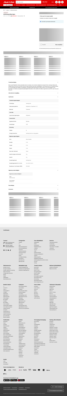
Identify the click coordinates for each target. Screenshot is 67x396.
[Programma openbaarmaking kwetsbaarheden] (10, 389)
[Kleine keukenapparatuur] (23, 246)
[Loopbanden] (36, 352)
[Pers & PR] (35, 261)
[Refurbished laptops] (22, 292)
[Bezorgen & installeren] (7, 268)
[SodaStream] (21, 356)
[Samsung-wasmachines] (7, 342)
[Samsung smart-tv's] (6, 311)
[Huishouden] (21, 249)
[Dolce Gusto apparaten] (22, 330)
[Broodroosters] (21, 355)
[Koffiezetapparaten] (22, 327)
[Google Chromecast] (6, 308)
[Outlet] (35, 251)
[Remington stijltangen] (37, 330)
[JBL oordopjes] (5, 299)
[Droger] (4, 323)
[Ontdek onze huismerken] (54, 267)
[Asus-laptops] (21, 293)
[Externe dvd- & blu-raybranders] (24, 308)
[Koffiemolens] (21, 334)
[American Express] (43, 370)
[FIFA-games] (51, 321)
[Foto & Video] (21, 254)
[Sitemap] (35, 262)
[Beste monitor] (36, 267)
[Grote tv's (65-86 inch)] (7, 314)
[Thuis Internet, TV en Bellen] (54, 246)
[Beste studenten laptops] (23, 286)
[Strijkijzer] (4, 327)
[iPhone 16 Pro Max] (53, 295)
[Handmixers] (21, 350)
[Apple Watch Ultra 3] (53, 304)
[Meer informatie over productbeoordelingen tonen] (24, 16)
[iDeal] (20, 370)
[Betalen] (4, 274)
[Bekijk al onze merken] (53, 268)
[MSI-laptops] (21, 298)
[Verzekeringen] (52, 243)
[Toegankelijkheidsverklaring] (22, 389)
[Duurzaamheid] (36, 245)
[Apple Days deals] (21, 261)
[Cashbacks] (36, 248)
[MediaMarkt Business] (37, 246)
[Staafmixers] (21, 348)
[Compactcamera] (36, 296)
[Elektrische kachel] (6, 325)
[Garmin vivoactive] (52, 305)
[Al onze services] (52, 249)
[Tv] (19, 243)
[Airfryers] (20, 321)
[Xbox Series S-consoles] (53, 342)
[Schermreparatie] (52, 245)
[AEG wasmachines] (6, 337)
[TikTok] (11, 250)
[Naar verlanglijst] (59, 2)
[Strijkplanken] (5, 328)
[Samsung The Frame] (6, 312)
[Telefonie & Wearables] (22, 251)
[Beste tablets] (36, 268)
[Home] (4, 10)
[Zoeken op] (17, 2)
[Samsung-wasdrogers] (7, 346)
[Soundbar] (5, 301)
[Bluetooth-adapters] (6, 317)
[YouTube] (9, 250)
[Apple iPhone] (52, 289)
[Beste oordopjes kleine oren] (38, 282)
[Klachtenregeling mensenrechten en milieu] (41, 259)
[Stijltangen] (36, 328)
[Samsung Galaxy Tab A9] (23, 305)
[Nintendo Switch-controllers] (54, 331)
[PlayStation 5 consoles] (53, 334)
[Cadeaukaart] (52, 248)
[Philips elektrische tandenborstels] (39, 345)
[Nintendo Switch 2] (52, 340)
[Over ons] (35, 249)
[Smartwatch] (51, 301)
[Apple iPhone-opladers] (53, 306)
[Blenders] (20, 349)
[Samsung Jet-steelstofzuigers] (8, 336)
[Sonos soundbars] (6, 304)
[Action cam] (36, 289)
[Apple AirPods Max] (6, 296)
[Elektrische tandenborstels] (38, 342)
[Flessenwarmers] (36, 339)
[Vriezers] (20, 342)
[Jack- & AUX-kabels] (6, 315)
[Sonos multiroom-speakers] (7, 306)
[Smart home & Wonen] (22, 252)
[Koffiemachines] (21, 325)
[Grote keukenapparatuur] (23, 248)
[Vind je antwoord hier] (8, 243)
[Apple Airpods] (5, 293)
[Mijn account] (56, 2)
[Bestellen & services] (6, 267)
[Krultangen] (36, 325)
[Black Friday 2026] (21, 259)
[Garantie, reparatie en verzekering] (9, 270)
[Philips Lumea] (36, 350)
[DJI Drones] (36, 292)
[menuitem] (14, 5)
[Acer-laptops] (21, 304)
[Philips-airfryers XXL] (22, 323)
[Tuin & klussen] (21, 258)
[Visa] (34, 370)
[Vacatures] (35, 255)
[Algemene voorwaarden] (6, 387)
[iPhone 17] (51, 290)
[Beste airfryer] (36, 274)
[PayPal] (25, 370)
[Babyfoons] (36, 337)
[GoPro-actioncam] (37, 298)
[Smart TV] (4, 289)
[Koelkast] (20, 340)
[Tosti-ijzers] (20, 353)
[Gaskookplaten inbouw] (7, 348)
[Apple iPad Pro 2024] (22, 301)
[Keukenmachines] (21, 346)
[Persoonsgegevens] (14, 387)
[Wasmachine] (5, 321)
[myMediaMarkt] (36, 242)
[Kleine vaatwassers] (6, 350)
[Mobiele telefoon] (52, 286)
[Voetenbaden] (36, 340)
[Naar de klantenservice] (7, 279)
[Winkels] (35, 243)
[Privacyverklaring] (27, 387)
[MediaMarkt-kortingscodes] (38, 258)
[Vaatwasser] (21, 339)
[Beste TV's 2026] (36, 270)
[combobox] (29, 2)
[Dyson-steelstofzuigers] (7, 334)
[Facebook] (4, 250)
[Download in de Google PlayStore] (24, 268)
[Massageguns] (36, 334)
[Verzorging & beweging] (22, 257)
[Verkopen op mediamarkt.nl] (38, 254)
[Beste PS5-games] (37, 273)
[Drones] (35, 290)
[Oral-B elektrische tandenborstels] (39, 343)
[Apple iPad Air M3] (21, 302)
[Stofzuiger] (5, 324)
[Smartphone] (52, 287)
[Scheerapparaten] (37, 324)
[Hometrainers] (36, 353)
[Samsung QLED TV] (6, 290)
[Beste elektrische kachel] (38, 280)
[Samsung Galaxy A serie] (53, 308)
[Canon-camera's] (37, 287)
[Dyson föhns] (36, 336)
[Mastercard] (39, 370)
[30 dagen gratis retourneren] (8, 273)
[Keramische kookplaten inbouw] (8, 349)
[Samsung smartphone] (53, 296)
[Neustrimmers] (36, 348)
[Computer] (20, 242)
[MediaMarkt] (8, 2)
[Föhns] (35, 323)
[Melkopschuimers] (21, 336)
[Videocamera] (36, 295)
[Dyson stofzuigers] (6, 333)
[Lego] (50, 339)
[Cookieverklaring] (21, 387)
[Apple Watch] (52, 302)
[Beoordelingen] (14, 16)
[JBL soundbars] (5, 302)
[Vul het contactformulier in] (9, 246)
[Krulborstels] (36, 327)
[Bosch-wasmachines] (6, 339)
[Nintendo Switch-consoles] (54, 330)
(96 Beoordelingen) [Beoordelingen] (20, 15)
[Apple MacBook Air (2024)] (23, 296)
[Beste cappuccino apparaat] (38, 276)
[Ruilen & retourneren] (6, 271)
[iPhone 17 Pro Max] (53, 292)
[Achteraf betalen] (48, 370)
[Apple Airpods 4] (5, 295)
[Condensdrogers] (6, 345)
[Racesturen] (51, 323)
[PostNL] (5, 370)
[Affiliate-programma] (37, 257)
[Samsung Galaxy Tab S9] (23, 295)
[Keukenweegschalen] (22, 345)
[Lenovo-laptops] (21, 287)
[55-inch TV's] (5, 287)
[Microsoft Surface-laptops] (23, 290)
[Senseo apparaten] (22, 333)
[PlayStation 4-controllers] (54, 328)
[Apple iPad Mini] (21, 299)
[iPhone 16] (51, 293)
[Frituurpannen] (21, 324)
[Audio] (20, 245)
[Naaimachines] (5, 331)
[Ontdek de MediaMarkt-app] (23, 267)
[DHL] (9, 370)
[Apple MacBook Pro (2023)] (23, 306)
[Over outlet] (5, 362)
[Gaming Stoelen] (52, 324)
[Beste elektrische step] (37, 277)
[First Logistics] (5, 374)
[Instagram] (6, 250)
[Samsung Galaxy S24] (53, 309)
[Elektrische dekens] (6, 330)
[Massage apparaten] (37, 333)
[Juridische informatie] (37, 252)
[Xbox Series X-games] (53, 337)
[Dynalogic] (14, 370)
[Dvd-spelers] (5, 309)
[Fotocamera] (36, 286)
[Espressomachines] (22, 328)
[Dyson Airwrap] (36, 321)
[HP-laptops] (20, 289)
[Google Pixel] (52, 299)
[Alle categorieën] (8, 5)
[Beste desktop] (36, 279)
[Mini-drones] (36, 293)
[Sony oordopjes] (6, 298)
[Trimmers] (35, 349)
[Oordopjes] (5, 292)
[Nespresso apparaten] (22, 331)
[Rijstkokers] (20, 352)
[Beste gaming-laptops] (37, 271)
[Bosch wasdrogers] (6, 343)
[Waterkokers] (21, 337)
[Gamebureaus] (52, 325)
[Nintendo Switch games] (53, 333)
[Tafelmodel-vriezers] (22, 343)
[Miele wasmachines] (6, 340)
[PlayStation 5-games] (53, 336)
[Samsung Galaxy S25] (53, 298)
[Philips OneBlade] (37, 346)
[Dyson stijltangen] (37, 331)
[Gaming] (20, 255)
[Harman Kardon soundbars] (7, 305)
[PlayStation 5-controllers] (54, 327)
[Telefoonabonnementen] (54, 242)
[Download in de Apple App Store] (24, 270)
